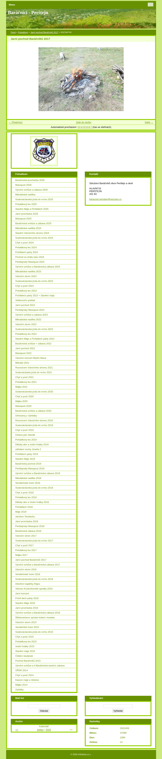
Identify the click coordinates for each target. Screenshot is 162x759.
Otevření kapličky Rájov (27, 583)
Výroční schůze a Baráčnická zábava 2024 (37, 266)
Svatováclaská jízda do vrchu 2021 (33, 372)
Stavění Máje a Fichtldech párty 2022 (34, 338)
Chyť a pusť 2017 (24, 545)
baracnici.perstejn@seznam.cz (105, 199)
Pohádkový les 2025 (26, 204)
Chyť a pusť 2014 (24, 675)
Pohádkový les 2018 (26, 497)
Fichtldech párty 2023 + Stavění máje (35, 295)
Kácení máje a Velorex (27, 680)
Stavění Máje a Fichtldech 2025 (32, 209)
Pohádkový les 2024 (26, 247)
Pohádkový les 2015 (26, 641)
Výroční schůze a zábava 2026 (31, 189)
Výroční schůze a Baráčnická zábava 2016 (37, 612)
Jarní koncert (22, 593)
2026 (48, 729)
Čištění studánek (24, 656)
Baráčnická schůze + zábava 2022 (33, 343)
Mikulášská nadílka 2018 (28, 478)
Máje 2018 (20, 511)
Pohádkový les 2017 (26, 550)
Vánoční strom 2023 (26, 276)
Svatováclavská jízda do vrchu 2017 (34, 540)
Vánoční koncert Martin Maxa (30, 358)
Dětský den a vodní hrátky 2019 (32, 444)
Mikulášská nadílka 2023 (28, 271)
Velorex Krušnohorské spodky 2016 (34, 588)
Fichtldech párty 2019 (26, 454)
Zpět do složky (83, 122)
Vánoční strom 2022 (26, 324)
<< (16, 729)
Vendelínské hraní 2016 (27, 574)
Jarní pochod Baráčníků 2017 (44, 32)
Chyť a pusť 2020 (24, 396)
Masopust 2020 (23, 406)
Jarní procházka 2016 (26, 607)
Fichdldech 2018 (24, 507)
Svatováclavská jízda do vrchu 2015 (34, 632)
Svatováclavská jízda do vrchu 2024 (34, 237)
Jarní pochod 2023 (25, 305)
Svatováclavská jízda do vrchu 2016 (34, 579)
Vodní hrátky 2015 (24, 646)
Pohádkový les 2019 (26, 439)
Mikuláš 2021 (22, 362)
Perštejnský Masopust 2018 (29, 526)
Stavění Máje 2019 (25, 459)
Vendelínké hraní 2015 (27, 627)
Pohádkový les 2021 (26, 382)
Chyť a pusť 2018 (24, 492)
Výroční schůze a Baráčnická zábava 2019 (37, 473)
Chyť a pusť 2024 (24, 242)
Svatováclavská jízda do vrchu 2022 (34, 329)
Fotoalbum (23, 32)
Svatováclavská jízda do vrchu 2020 (34, 391)
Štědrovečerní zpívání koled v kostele (35, 617)
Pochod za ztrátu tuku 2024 (29, 257)
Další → (149, 122)
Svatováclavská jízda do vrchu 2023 (34, 281)
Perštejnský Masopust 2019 (29, 468)
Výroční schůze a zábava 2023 (31, 314)
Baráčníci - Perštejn (28, 12)
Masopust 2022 (23, 353)
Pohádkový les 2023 (26, 290)
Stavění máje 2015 (25, 651)
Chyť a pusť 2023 (24, 285)
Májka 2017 (21, 555)
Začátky (19, 689)
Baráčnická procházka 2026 (30, 180)
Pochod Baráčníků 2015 (28, 660)
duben (40, 729)
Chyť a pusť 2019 (24, 430)
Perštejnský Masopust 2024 (29, 261)
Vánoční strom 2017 (26, 535)
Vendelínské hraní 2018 (27, 483)
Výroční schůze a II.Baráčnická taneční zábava (40, 665)
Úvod (13, 32)
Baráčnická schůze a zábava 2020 (33, 410)
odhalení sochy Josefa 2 (28, 449)
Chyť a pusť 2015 (24, 636)
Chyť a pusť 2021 (24, 377)
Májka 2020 (21, 401)
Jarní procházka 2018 (26, 521)
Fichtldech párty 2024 (26, 252)
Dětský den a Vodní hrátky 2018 (32, 502)
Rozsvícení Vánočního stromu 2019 (34, 420)
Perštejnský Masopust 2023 (29, 310)
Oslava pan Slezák (25, 434)
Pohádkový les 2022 (26, 334)
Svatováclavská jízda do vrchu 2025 (34, 199)
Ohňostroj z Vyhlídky (26, 415)
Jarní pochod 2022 (25, 348)
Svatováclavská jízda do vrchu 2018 (34, 487)
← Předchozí (16, 122)
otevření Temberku (25, 516)
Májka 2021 (21, 386)
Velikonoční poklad (25, 300)
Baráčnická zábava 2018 (28, 531)
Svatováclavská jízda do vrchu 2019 (34, 425)
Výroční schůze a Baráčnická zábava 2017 (37, 564)
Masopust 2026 (23, 185)
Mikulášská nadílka (25, 194)
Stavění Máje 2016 (25, 603)
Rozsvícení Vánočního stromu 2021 (34, 367)
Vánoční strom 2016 (26, 569)
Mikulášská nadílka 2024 (28, 228)
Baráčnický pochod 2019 (28, 463)
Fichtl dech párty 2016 (27, 598)
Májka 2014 (21, 684)
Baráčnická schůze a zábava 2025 (33, 223)
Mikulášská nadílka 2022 (28, 319)
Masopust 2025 (23, 218)
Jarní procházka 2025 (26, 213)
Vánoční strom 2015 (26, 622)
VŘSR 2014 (21, 670)
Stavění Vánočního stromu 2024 (32, 233)
